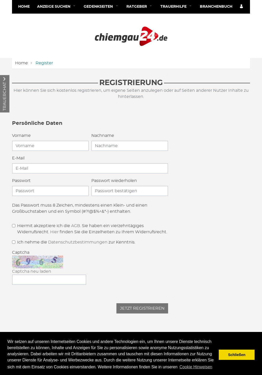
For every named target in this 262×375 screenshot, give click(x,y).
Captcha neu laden (31, 271)
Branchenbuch (216, 6)
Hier (54, 232)
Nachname (102, 136)
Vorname (21, 136)
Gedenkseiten (98, 6)
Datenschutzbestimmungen (77, 242)
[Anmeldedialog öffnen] (242, 7)
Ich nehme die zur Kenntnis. (76, 242)
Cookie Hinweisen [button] (195, 367)
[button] (75, 7)
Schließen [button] (236, 355)
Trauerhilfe (173, 6)
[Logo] (131, 35)
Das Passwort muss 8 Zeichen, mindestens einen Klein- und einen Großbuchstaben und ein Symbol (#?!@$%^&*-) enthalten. (79, 208)
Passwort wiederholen (114, 181)
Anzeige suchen (53, 6)
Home (24, 6)
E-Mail (18, 158)
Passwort (21, 181)
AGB (75, 226)
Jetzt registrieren (142, 308)
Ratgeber (136, 6)
